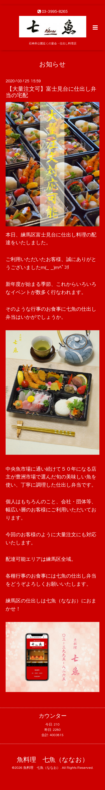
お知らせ (52, 64)
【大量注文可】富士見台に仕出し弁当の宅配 (51, 92)
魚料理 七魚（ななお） (52, 760)
